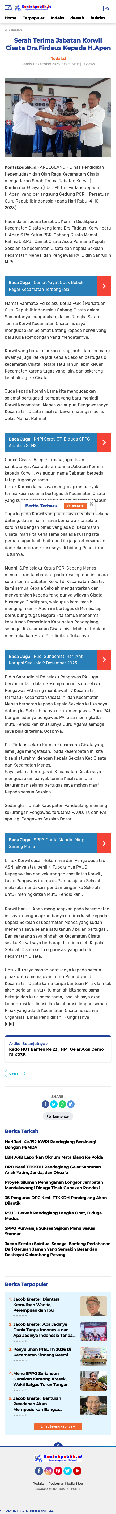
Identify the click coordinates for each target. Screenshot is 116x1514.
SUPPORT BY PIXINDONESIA (27, 1511)
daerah (77, 18)
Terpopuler (33, 18)
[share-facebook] (45, 1104)
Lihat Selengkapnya (58, 1426)
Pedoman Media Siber (65, 1483)
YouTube (81, 1473)
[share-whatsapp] (62, 1104)
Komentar (58, 1116)
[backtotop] (58, 1447)
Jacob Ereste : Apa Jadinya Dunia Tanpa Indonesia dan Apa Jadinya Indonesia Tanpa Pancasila (42, 1330)
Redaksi (39, 1483)
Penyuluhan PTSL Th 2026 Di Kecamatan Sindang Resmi (42, 1352)
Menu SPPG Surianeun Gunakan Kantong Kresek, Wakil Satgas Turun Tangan (40, 1379)
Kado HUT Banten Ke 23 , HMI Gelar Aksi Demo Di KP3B (56, 1052)
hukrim (98, 18)
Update (75, 506)
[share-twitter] (54, 1104)
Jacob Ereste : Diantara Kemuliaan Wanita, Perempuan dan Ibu (36, 1305)
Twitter (70, 1473)
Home (10, 18)
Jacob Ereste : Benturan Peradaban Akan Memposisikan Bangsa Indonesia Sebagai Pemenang (43, 1404)
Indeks (57, 18)
